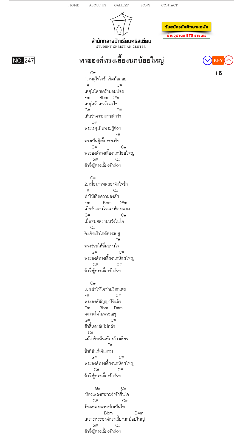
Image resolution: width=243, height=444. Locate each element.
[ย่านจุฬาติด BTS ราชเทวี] (186, 35)
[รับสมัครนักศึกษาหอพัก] (186, 26)
